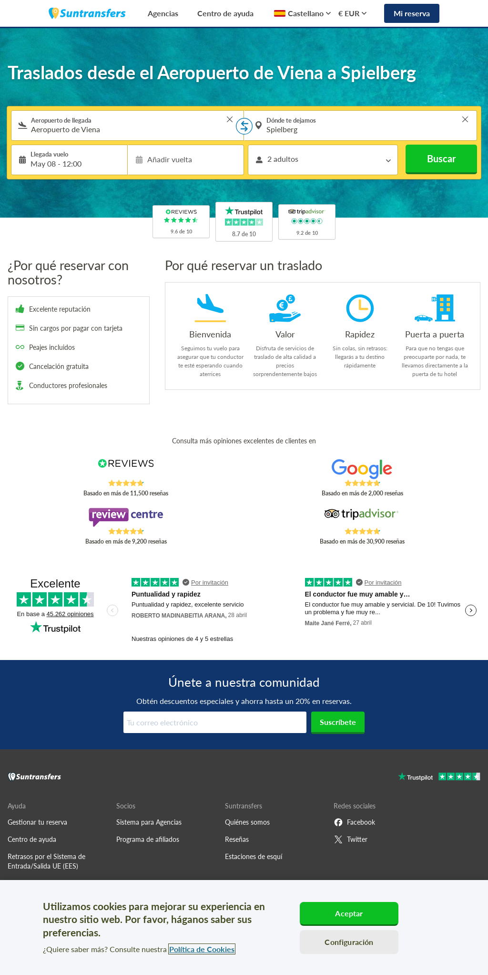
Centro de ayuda (225, 13)
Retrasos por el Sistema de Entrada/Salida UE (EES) (46, 861)
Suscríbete (338, 721)
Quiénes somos (247, 822)
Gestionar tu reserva (37, 822)
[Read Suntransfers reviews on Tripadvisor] (362, 517)
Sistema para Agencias (149, 822)
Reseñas (237, 839)
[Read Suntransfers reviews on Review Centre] (126, 517)
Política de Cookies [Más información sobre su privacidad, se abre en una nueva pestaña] (201, 949)
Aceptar (349, 913)
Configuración (349, 941)
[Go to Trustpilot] (439, 777)
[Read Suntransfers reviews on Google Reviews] (362, 469)
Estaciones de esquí (253, 856)
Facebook (354, 822)
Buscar (441, 158)
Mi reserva (412, 13)
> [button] (230, 119)
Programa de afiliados (147, 839)
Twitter (350, 839)
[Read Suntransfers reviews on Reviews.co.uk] (126, 469)
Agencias (163, 13)
